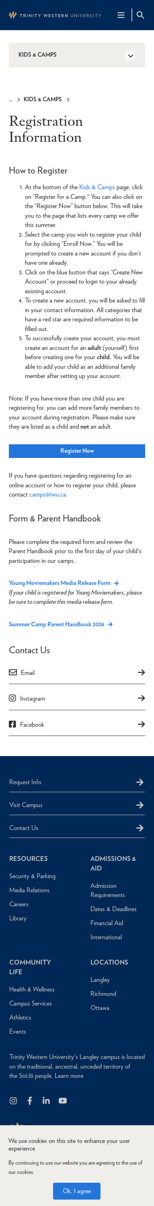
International (106, 937)
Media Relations (29, 890)
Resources (28, 859)
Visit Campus (26, 805)
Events (17, 1031)
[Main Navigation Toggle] (121, 15)
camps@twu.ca (47, 494)
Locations (109, 962)
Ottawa (99, 1008)
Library (18, 918)
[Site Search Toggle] (140, 15)
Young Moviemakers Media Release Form (60, 583)
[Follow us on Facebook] (30, 1101)
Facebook (32, 724)
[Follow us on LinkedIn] (46, 1101)
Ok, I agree (77, 1191)
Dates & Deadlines (113, 909)
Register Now (77, 450)
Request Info (25, 782)
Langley (100, 979)
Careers (19, 904)
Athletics (20, 1017)
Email (28, 673)
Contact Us (23, 828)
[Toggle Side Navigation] (130, 55)
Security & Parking (32, 876)
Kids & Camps (43, 99)
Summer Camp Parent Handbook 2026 (57, 624)
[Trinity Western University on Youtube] (63, 1101)
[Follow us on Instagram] (13, 1101)
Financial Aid (106, 923)
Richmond (103, 994)
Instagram (32, 698)
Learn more (69, 1075)
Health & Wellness (32, 989)
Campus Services (30, 1003)
